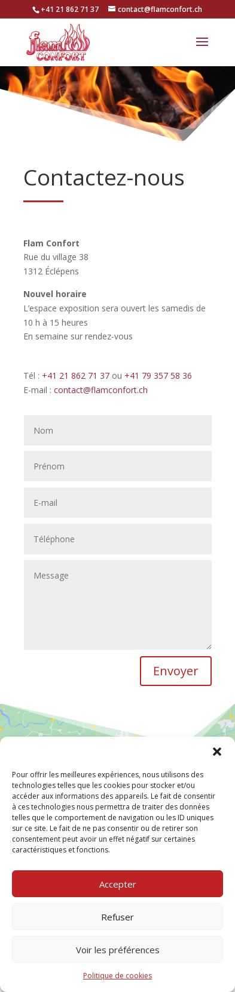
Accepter (117, 884)
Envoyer (176, 671)
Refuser (117, 917)
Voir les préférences (118, 950)
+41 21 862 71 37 (75, 375)
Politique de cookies (117, 976)
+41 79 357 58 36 (158, 375)
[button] (217, 752)
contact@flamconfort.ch (101, 389)
